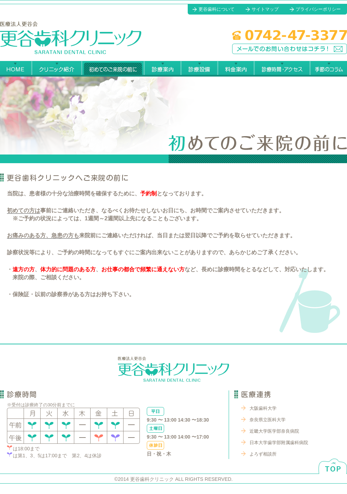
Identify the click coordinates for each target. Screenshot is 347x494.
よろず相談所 (263, 454)
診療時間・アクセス (282, 69)
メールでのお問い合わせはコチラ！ (289, 49)
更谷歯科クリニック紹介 (57, 69)
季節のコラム (328, 69)
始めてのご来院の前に (113, 69)
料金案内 (236, 69)
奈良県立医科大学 (267, 419)
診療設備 (199, 69)
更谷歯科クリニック (70, 37)
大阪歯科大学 (263, 408)
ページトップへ (333, 460)
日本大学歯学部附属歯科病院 (278, 442)
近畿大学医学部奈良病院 (274, 431)
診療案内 (162, 69)
